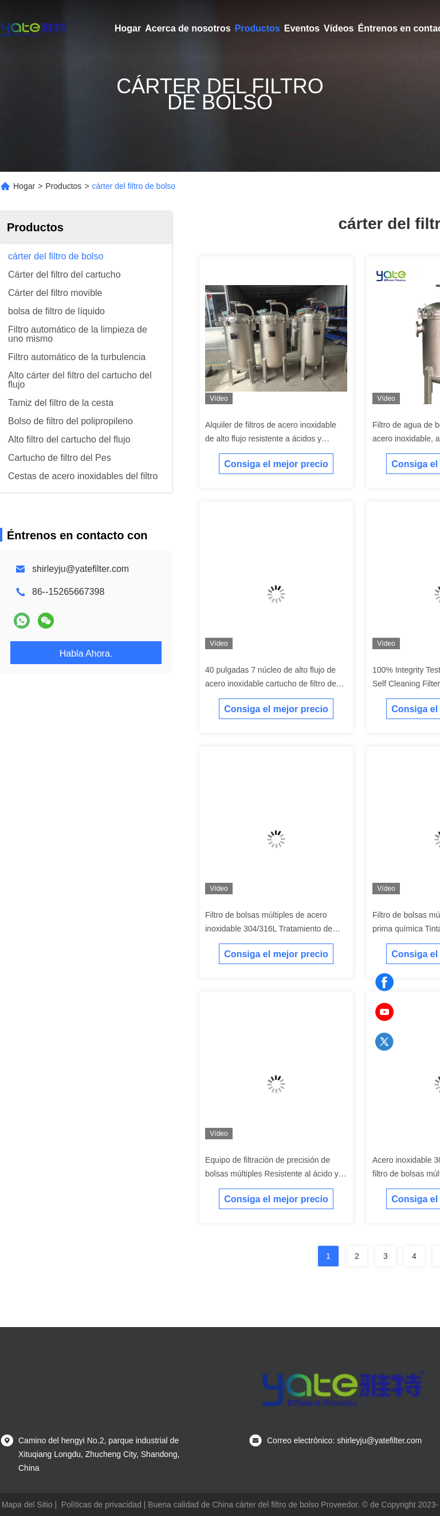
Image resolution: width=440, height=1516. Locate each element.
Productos (257, 28)
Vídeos (338, 28)
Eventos (302, 28)
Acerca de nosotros (187, 28)
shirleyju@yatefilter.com (80, 569)
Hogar (128, 28)
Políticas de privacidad (101, 1504)
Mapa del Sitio (27, 1504)
